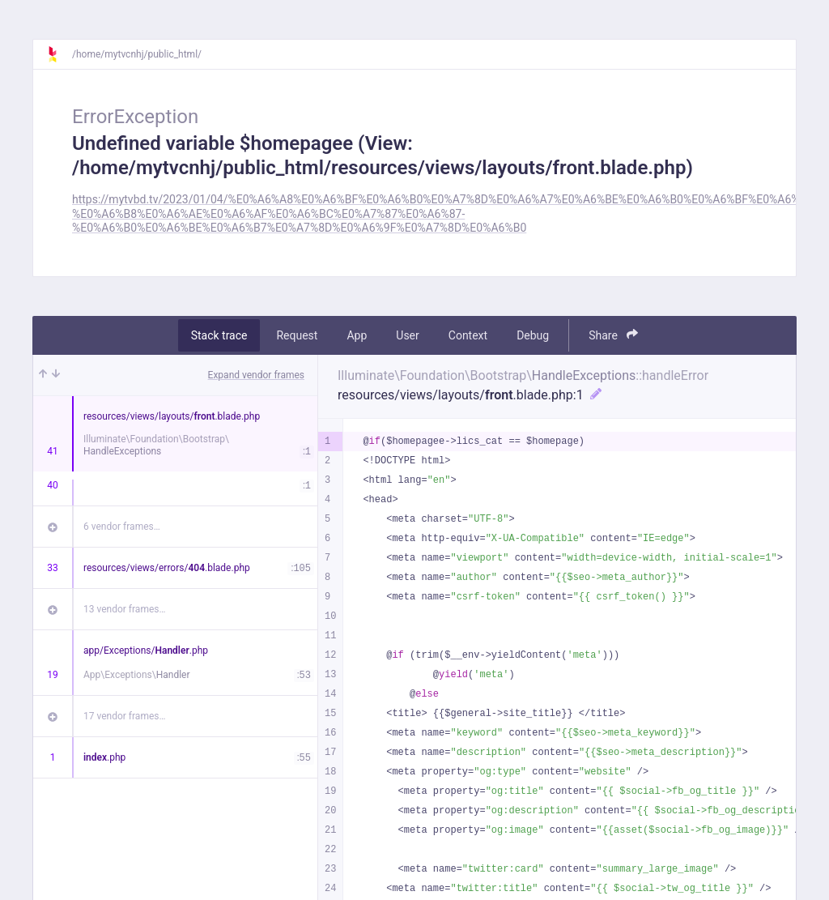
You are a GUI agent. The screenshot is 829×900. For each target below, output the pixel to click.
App (356, 335)
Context (468, 335)
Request (296, 335)
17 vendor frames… (124, 716)
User (407, 335)
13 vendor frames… (124, 609)
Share (613, 335)
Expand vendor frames (256, 375)
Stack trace (219, 335)
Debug (533, 335)
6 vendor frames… (121, 526)
